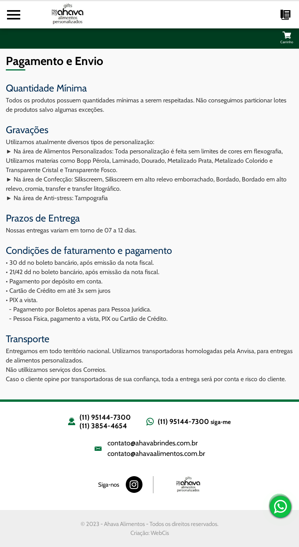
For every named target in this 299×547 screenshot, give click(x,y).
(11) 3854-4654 (103, 426)
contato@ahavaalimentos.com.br (156, 453)
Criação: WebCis (149, 532)
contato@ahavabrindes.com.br (152, 443)
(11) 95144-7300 (105, 417)
